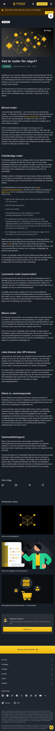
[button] (51, 4)
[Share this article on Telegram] (29, 485)
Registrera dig (42, 4)
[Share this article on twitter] (3, 485)
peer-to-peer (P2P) (32, 116)
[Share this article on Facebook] (16, 485)
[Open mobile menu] (51, 4)
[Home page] (19, 3)
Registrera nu (27, 629)
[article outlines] (50, 16)
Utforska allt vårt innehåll (27, 650)
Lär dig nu (49, 12)
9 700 (9, 244)
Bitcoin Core (6, 192)
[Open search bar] (32, 4)
